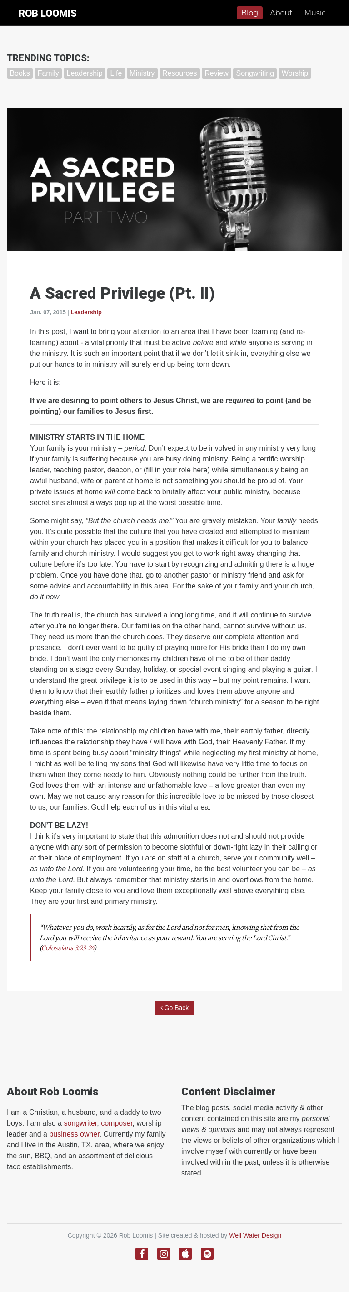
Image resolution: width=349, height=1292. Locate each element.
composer (116, 1123)
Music (315, 13)
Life (116, 73)
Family (48, 73)
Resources (179, 73)
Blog (249, 13)
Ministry (142, 73)
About (281, 13)
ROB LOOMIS (48, 13)
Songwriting (255, 73)
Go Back (174, 1007)
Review (216, 73)
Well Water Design (255, 1235)
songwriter (80, 1123)
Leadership (85, 73)
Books (20, 73)
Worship (295, 73)
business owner (74, 1134)
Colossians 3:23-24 (67, 948)
